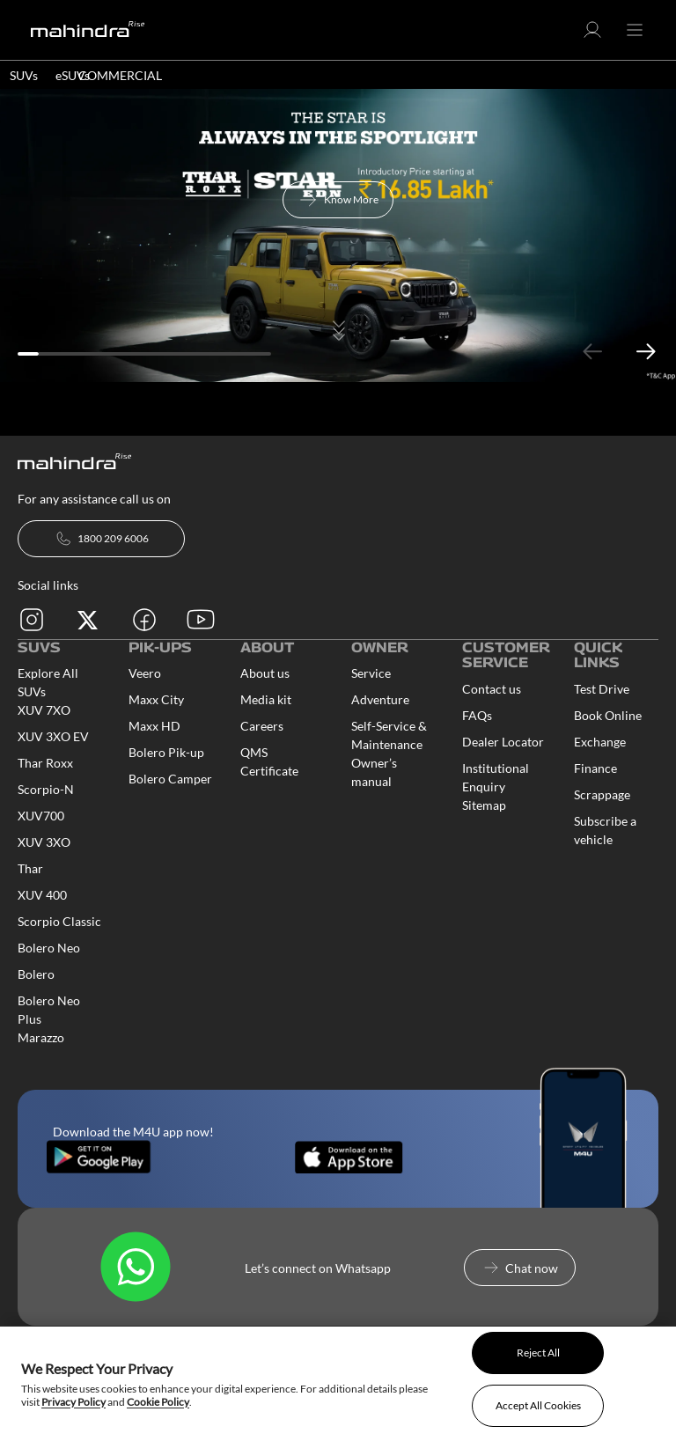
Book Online (608, 715)
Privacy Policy (73, 1401)
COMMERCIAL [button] (120, 75)
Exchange (600, 741)
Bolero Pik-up (166, 752)
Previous (593, 351)
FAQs (477, 715)
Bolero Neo (49, 947)
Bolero (36, 974)
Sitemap (484, 805)
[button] (592, 35)
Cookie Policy (158, 1401)
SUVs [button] (24, 75)
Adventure (380, 699)
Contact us (491, 688)
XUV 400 (42, 894)
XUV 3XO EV (53, 736)
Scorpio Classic (59, 921)
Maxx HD (154, 725)
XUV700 (41, 815)
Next (645, 351)
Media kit (265, 699)
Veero (145, 672)
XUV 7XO (44, 709)
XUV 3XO (44, 841)
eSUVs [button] (72, 75)
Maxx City (156, 699)
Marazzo (41, 1037)
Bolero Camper (170, 778)
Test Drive (601, 688)
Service (371, 672)
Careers (261, 725)
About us (265, 672)
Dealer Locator (503, 741)
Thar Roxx (45, 762)
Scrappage (602, 794)
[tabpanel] (338, 235)
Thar (30, 868)
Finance (595, 768)
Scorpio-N (46, 789)
